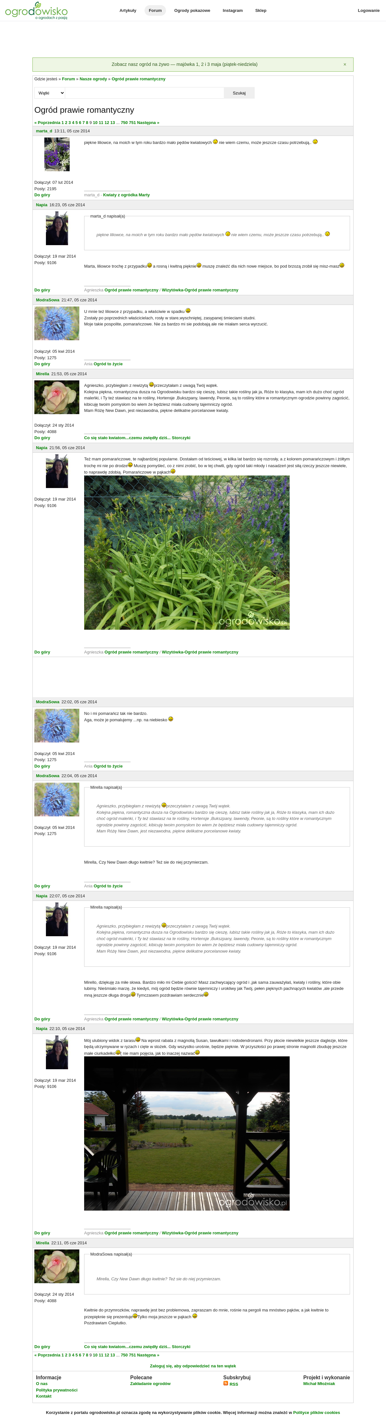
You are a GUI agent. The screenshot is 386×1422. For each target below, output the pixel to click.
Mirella (42, 373)
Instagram (233, 10)
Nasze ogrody (93, 78)
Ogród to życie (108, 363)
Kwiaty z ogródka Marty (126, 194)
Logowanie (369, 10)
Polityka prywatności (56, 1390)
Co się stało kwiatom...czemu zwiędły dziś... (127, 437)
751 (132, 122)
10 (95, 122)
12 (106, 122)
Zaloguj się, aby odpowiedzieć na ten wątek (193, 1366)
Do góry (42, 194)
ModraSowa (47, 300)
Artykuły (127, 10)
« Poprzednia (47, 122)
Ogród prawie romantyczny (139, 78)
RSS (230, 1384)
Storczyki (181, 437)
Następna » (148, 122)
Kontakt (43, 1396)
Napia (41, 204)
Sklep (261, 10)
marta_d (44, 131)
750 (124, 122)
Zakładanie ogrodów (150, 1383)
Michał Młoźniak (319, 1383)
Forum (155, 10)
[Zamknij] (345, 64)
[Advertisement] (193, 39)
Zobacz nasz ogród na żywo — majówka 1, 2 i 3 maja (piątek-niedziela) (185, 64)
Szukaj (239, 93)
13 (112, 122)
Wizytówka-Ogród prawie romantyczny (200, 290)
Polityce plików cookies (316, 1412)
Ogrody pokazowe (192, 10)
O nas (42, 1383)
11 (101, 122)
